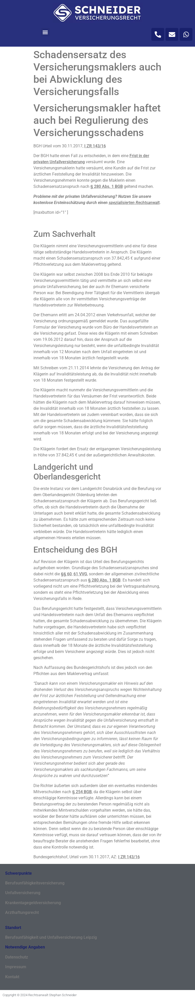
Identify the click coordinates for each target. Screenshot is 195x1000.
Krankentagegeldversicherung (33, 902)
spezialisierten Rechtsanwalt (134, 202)
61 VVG (80, 574)
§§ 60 (66, 574)
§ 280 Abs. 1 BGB (106, 186)
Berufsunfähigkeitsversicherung (34, 883)
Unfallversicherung (22, 892)
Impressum (15, 966)
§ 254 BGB (82, 791)
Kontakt (12, 976)
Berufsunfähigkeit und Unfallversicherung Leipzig (51, 937)
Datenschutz (16, 957)
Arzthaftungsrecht (22, 912)
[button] (45, 32)
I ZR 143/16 (95, 146)
